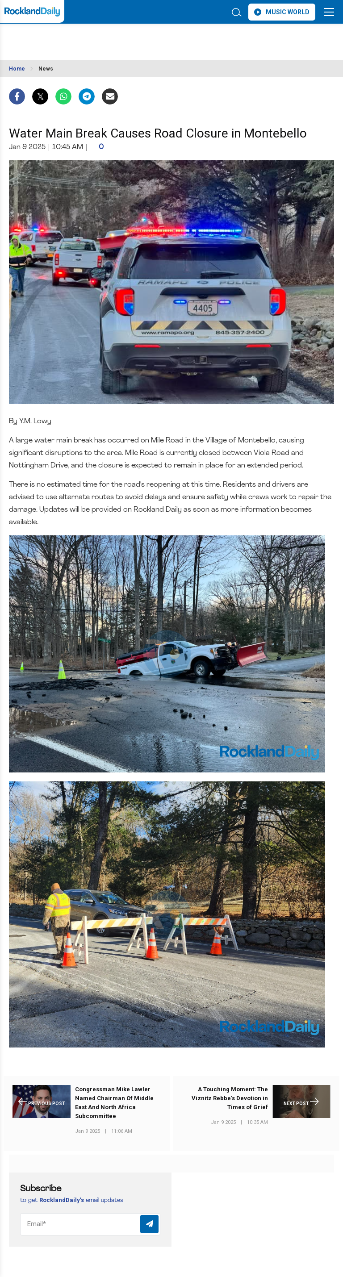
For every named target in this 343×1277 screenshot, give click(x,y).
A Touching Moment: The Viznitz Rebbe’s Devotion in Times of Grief (230, 1098)
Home (17, 69)
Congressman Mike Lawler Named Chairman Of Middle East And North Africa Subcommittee (114, 1102)
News (45, 69)
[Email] (90, 1224)
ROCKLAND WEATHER (88, 37)
